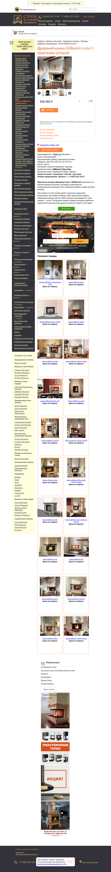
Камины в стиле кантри (23, 338)
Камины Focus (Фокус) (24, 105)
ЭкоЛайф (18, 485)
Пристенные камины (22, 176)
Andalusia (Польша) (22, 515)
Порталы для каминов (23, 259)
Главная (40, 41)
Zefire (17, 482)
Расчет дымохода (47, 129)
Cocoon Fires (19, 493)
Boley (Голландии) (22, 459)
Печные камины (21, 278)
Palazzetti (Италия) (22, 394)
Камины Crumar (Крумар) (21, 151)
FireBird (18, 490)
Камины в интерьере (22, 225)
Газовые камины (21, 198)
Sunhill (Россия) (20, 513)
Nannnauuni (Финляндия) (20, 412)
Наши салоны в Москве (90, 862)
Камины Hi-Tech (20, 209)
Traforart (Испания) (22, 370)
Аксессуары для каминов (20, 322)
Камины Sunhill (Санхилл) (21, 141)
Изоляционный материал (20, 315)
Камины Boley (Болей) (24, 78)
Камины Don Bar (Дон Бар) (24, 98)
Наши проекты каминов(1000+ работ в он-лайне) (22, 45)
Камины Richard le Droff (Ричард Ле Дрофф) (22, 127)
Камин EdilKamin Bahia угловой (76, 361)
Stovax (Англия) (20, 363)
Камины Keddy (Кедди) (21, 109)
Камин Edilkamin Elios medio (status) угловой (76, 481)
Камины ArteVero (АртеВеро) (22, 72)
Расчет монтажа (47, 132)
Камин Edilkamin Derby (50, 480)
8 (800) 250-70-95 (51, 16)
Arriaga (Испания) (21, 439)
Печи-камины (19, 264)
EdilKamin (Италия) (22, 392)
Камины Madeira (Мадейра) (22, 156)
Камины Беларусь (22, 63)
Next (69, 93)
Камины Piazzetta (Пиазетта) (22, 121)
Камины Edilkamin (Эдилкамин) (23, 102)
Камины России (21, 65)
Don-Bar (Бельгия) (22, 378)
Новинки (17, 335)
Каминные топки (21, 214)
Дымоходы (18, 290)
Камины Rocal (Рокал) (24, 159)
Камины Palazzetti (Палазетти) (22, 117)
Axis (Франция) (20, 525)
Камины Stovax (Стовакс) (21, 136)
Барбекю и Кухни (21, 295)
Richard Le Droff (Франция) (21, 509)
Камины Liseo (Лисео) (24, 163)
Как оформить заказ (48, 667)
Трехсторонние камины (23, 195)
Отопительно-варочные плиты (21, 284)
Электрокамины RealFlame (21, 469)
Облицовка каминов (22, 238)
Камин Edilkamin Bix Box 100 (49, 401)
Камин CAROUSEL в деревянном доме (50, 283)
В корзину (50, 110)
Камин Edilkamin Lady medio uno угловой (76, 521)
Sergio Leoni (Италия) (23, 425)
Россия (17, 447)
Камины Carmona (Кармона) (22, 94)
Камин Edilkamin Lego (50, 559)
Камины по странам (22, 245)
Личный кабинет (47, 684)
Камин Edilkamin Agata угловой (50, 322)
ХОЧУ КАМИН (89, 16)
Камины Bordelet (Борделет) (22, 81)
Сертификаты (46, 677)
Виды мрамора (20, 235)
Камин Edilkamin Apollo (50, 361)
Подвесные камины (22, 173)
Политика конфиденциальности (26, 854)
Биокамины (19, 307)
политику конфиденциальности (49, 864)
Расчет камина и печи (49, 135)
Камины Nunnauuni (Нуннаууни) (23, 113)
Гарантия (52, 24)
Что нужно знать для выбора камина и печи (58, 670)
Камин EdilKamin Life (76, 559)
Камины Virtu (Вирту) (24, 161)
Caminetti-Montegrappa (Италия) (24, 388)
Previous (38, 93)
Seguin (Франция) (21, 505)
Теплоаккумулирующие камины (24, 202)
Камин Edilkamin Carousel (49, 441)
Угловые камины (21, 180)
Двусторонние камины (23, 192)
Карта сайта (20, 852)
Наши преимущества (71, 21)
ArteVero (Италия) (21, 450)
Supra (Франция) (21, 502)
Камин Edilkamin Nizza (50, 639)
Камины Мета (21, 165)
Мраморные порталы (23, 232)
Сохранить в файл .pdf (49, 145)
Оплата (85, 21)
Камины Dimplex (21, 466)
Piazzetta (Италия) (21, 397)
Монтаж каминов (45, 21)
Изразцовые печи (21, 275)
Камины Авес (20, 58)
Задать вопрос (48, 689)
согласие (61, 246)
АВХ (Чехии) (19, 430)
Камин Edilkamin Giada (50, 520)
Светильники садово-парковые (23, 327)
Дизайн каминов (21, 345)
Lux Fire (17, 496)
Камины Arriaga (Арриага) (21, 68)
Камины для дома (54, 41)
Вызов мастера (46, 138)
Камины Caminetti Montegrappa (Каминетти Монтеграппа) (22, 87)
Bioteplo (18, 477)
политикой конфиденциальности (71, 247)
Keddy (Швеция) (21, 406)
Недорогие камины (22, 219)
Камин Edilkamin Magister (76, 599)
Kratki (17, 480)
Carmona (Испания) (22, 442)
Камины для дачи (21, 228)
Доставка (42, 24)
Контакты (62, 24)
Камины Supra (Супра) (24, 144)
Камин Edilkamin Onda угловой (76, 639)
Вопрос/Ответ (46, 680)
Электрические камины (24, 302)
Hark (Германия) (21, 408)
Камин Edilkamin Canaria (76, 401)
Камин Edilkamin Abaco (76, 282)
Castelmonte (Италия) (23, 422)
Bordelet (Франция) (22, 373)
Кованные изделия (22, 310)
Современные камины (23, 342)
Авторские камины (22, 222)
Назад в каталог (50, 150)
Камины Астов (21, 61)
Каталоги (44, 674)
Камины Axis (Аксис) (23, 76)
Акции (57, 21)
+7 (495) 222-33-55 (70, 16)
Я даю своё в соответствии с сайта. (63, 247)
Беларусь (18, 444)
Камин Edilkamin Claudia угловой (76, 441)
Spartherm (19, 488)
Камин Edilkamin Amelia (76, 322)
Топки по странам (21, 252)
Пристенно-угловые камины (22, 184)
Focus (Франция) (21, 375)
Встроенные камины (22, 188)
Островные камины (22, 170)
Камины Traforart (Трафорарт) (22, 147)
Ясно (70, 862)
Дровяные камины (22, 56)
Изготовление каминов (23, 348)
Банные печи (19, 269)
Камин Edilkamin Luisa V (50, 599)
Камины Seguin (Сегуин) (21, 132)
